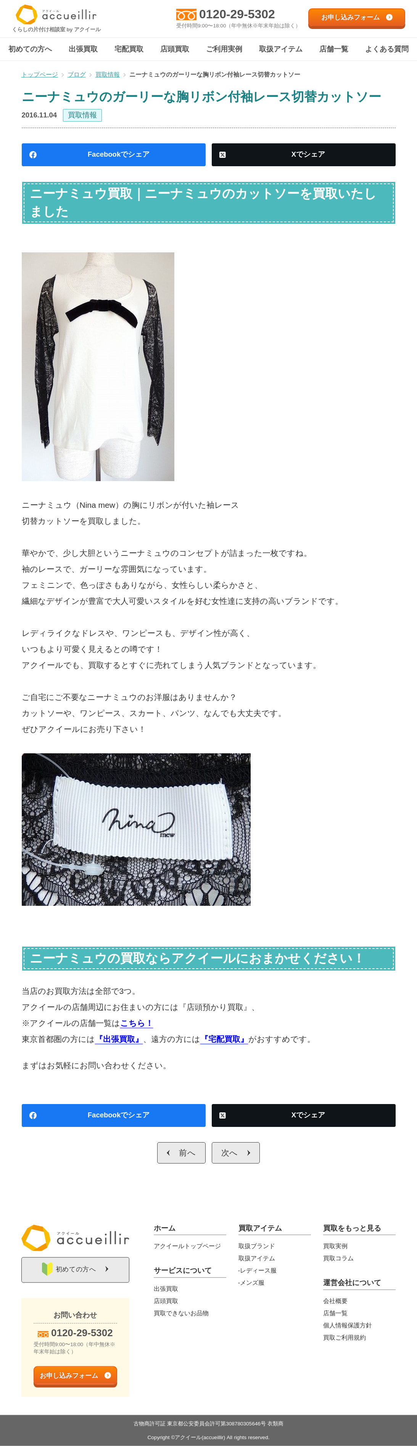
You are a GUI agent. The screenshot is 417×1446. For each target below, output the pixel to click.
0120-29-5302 (237, 14)
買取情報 (82, 115)
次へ (229, 1152)
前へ (187, 1152)
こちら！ (136, 1023)
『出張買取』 (119, 1039)
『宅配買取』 (224, 1039)
